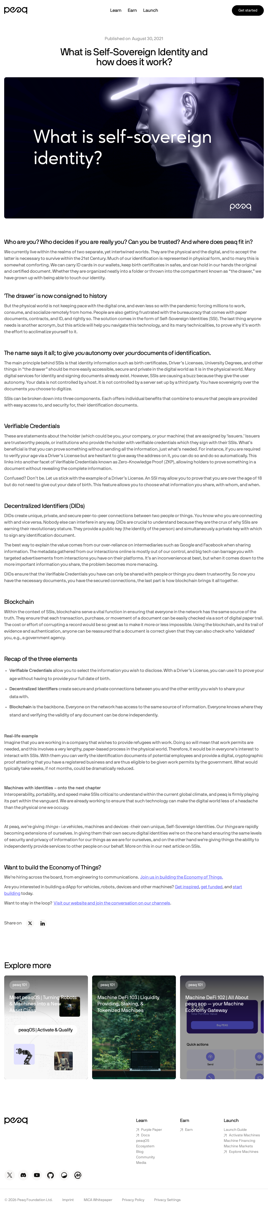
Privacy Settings (167, 1200)
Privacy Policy (133, 1200)
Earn (132, 10)
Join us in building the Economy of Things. (181, 877)
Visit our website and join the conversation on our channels (112, 903)
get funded (211, 887)
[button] (116, 10)
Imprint (68, 1200)
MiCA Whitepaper (98, 1200)
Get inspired (187, 887)
